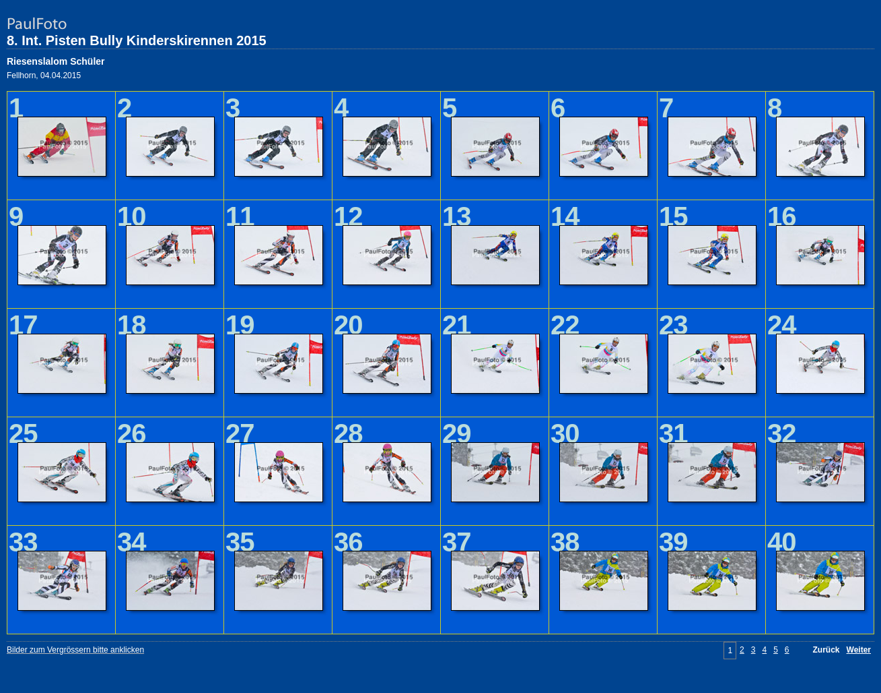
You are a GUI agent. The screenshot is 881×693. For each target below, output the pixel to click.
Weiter (859, 650)
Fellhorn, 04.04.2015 (44, 75)
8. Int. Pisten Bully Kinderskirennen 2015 (137, 40)
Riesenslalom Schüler (56, 61)
